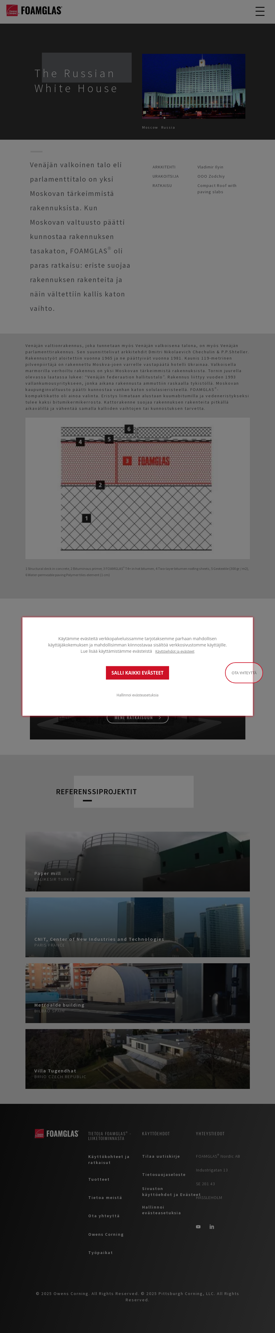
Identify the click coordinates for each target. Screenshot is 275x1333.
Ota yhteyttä (244, 672)
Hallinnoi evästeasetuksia (137, 694)
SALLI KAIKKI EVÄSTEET (138, 672)
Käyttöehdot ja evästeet (175, 651)
